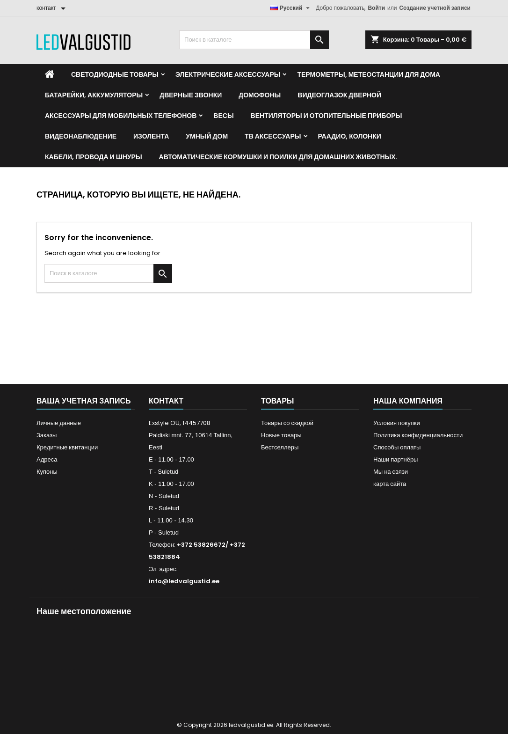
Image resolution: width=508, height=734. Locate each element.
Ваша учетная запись (83, 401)
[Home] (49, 74)
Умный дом (207, 136)
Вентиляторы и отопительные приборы (326, 115)
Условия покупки (396, 422)
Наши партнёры (395, 459)
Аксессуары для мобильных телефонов (120, 115)
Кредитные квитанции (67, 447)
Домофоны (260, 95)
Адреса (46, 459)
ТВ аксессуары (273, 136)
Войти (376, 8)
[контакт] (52, 8)
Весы (223, 115)
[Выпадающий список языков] (291, 8)
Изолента (151, 136)
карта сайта (389, 483)
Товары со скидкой (287, 422)
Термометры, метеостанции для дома (368, 74)
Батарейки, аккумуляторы (94, 95)
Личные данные (58, 422)
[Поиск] (254, 39)
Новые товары (281, 435)
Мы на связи (390, 471)
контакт (166, 401)
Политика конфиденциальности (418, 435)
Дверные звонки (191, 95)
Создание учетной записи (435, 8)
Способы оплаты (397, 447)
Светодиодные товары (115, 74)
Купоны (47, 471)
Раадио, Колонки (349, 136)
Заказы (46, 435)
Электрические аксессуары (227, 74)
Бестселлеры (279, 447)
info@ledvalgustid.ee (184, 581)
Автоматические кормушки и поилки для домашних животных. (278, 156)
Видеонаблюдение (80, 136)
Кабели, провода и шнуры (93, 156)
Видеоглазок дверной (339, 95)
